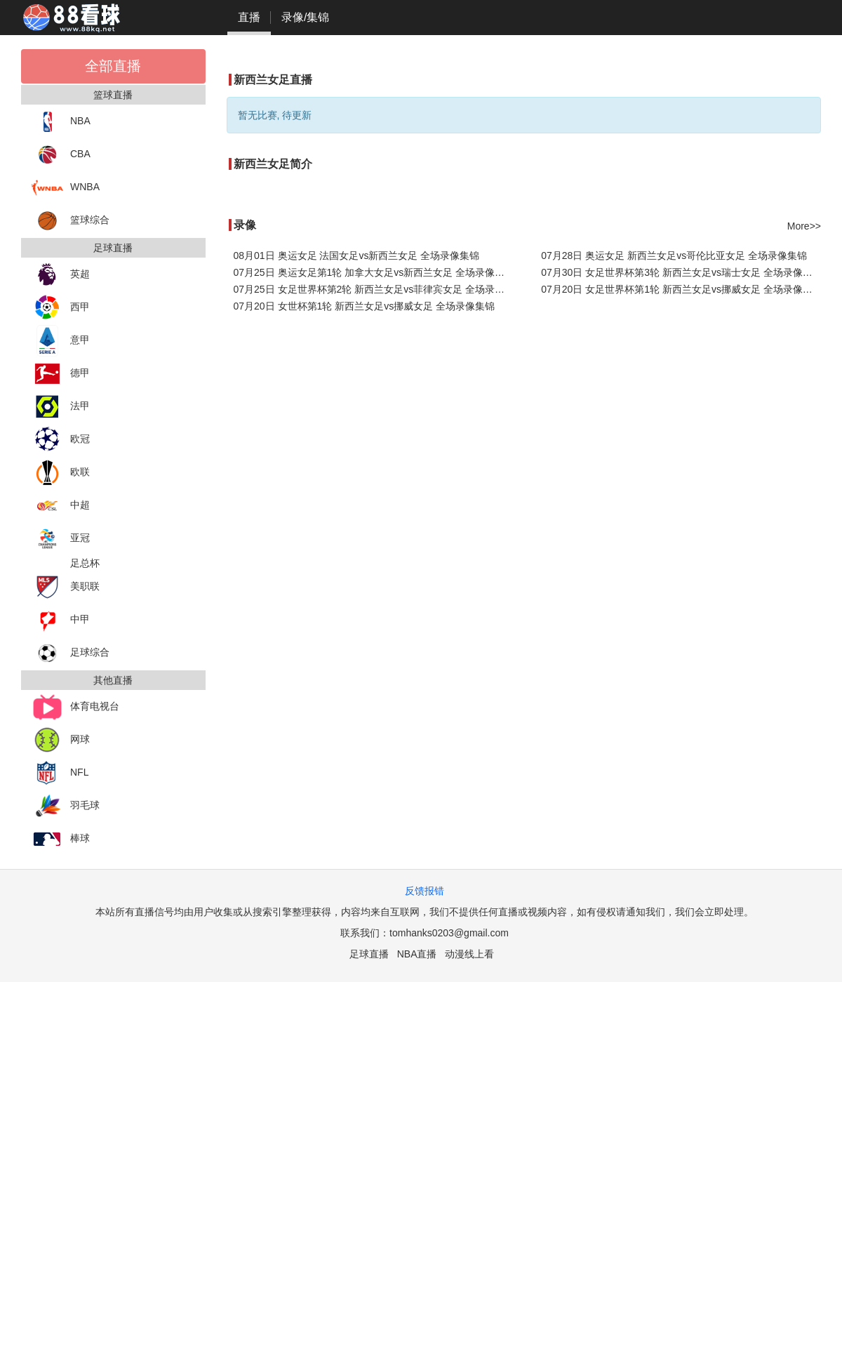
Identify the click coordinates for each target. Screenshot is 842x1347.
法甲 (61, 407)
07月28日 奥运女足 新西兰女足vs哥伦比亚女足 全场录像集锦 (674, 255)
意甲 (61, 341)
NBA (61, 122)
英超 (61, 275)
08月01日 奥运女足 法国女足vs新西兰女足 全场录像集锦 (357, 255)
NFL (60, 773)
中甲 (61, 620)
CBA (61, 155)
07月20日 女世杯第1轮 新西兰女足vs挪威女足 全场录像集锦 (364, 306)
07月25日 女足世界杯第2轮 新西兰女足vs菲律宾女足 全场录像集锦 (374, 289)
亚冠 (61, 539)
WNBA (66, 188)
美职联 (66, 587)
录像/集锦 (305, 17)
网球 (61, 740)
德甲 (61, 374)
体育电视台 (75, 707)
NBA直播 (417, 954)
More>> (804, 226)
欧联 (61, 473)
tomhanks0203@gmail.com (449, 932)
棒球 (61, 839)
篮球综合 (70, 221)
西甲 (61, 308)
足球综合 (70, 653)
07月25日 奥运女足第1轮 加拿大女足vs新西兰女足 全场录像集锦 (374, 272)
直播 (249, 17)
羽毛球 (66, 806)
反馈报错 (424, 890)
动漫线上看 (469, 954)
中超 (61, 506)
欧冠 (61, 440)
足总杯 (85, 563)
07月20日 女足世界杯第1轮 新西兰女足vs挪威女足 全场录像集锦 (681, 289)
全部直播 (113, 66)
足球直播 (369, 954)
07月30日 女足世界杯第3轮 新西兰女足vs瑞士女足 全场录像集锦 (681, 272)
